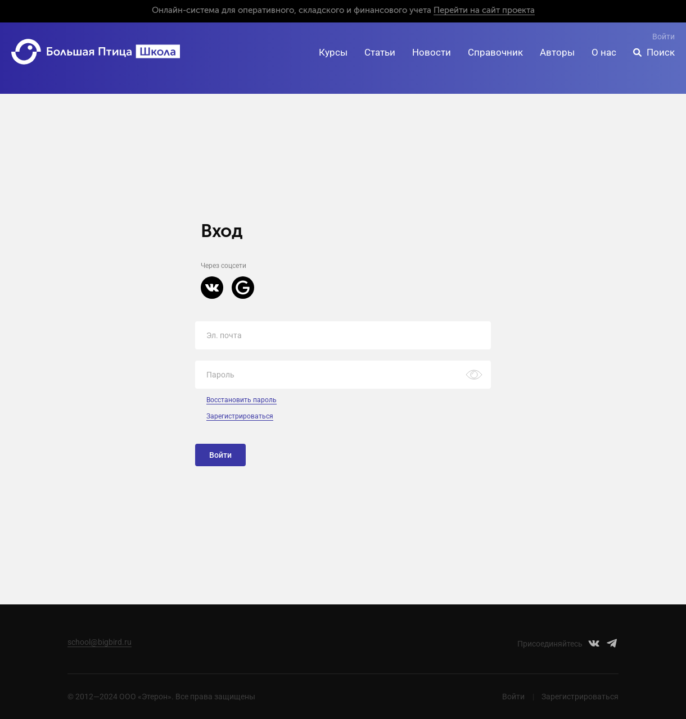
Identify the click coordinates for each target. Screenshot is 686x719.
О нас (604, 52)
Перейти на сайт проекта (484, 10)
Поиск (661, 52)
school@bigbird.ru (99, 642)
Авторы (557, 52)
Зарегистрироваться (239, 416)
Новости (431, 52)
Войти (663, 36)
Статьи (379, 52)
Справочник (495, 52)
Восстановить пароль (241, 400)
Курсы (333, 52)
